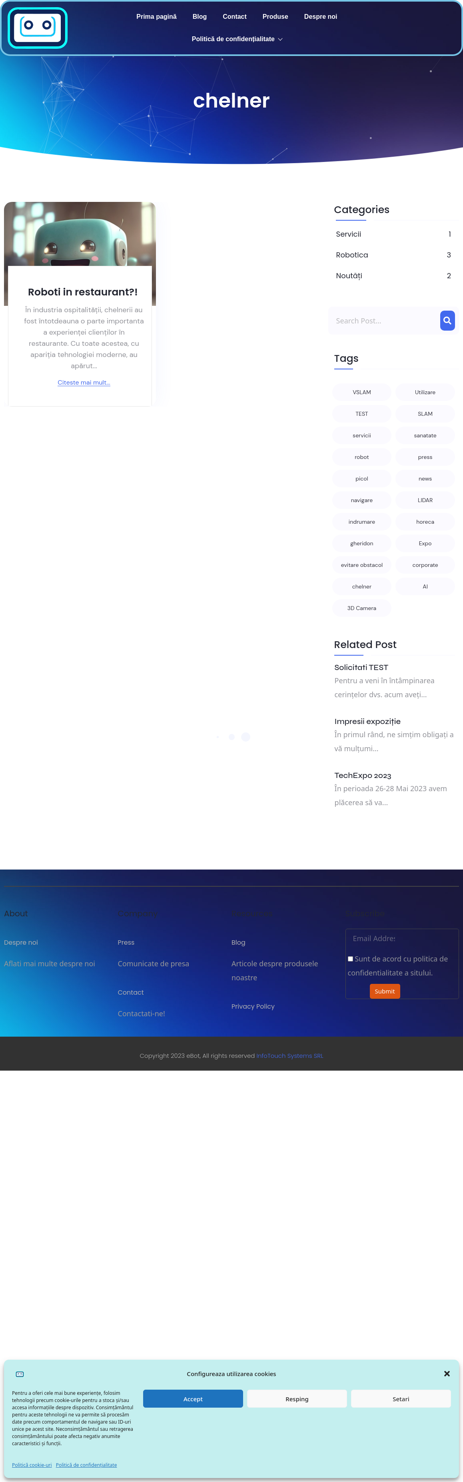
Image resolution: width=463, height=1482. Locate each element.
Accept (193, 1399)
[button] (447, 1374)
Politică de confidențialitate (86, 1465)
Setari (401, 1399)
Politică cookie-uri (32, 1465)
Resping (296, 1399)
